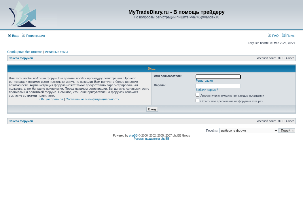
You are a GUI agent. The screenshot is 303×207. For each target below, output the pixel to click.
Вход (13, 35)
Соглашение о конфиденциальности (92, 99)
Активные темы (56, 51)
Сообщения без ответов (24, 51)
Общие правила (51, 99)
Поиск (288, 35)
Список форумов (21, 58)
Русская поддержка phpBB (151, 138)
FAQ (273, 35)
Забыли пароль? (207, 89)
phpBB (133, 135)
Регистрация (33, 35)
